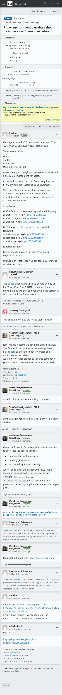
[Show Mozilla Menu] (9, 3)
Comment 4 (14, 393)
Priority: (14, 57)
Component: (12, 45)
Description (14, 136)
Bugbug (12, 283)
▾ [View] (47, 11)
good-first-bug (19, 375)
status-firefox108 (10, 655)
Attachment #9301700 (12, 530)
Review (56, 120)
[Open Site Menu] (3, 3)
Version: (14, 48)
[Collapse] (57, 134)
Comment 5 (14, 412)
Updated (13, 524)
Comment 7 (14, 506)
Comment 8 (14, 551)
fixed (31, 85)
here (12, 351)
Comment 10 (14, 628)
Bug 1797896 (19, 18)
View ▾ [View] (56, 11)
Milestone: (13, 74)
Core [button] (22, 42)
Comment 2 (14, 313)
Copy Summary (38, 11)
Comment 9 (14, 598)
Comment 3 (14, 338)
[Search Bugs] (45, 3)
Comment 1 (14, 277)
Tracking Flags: (9, 78)
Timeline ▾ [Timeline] (54, 126)
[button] (55, 3)
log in (16, 668)
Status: (14, 71)
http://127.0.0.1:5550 (36, 215)
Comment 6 (14, 441)
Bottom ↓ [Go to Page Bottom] (29, 126)
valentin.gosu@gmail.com (31, 604)
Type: (15, 53)
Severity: (14, 60)
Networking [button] (25, 45)
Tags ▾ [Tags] (42, 126)
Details (48, 120)
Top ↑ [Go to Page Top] (6, 685)
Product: (14, 42)
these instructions (45, 557)
